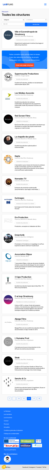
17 (34, 398)
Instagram (32, 467)
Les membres (8, 414)
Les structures (8, 417)
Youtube (38, 467)
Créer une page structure (24, 65)
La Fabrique (7, 411)
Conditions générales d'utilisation (13, 430)
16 (29, 398)
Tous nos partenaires (10, 449)
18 (39, 398)
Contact (6, 421)
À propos (6, 424)
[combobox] (36, 19)
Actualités (7, 427)
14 (18, 398)
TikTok (44, 467)
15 (24, 398)
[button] (4, 467)
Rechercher (36, 24)
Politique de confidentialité (11, 433)
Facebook (25, 467)
